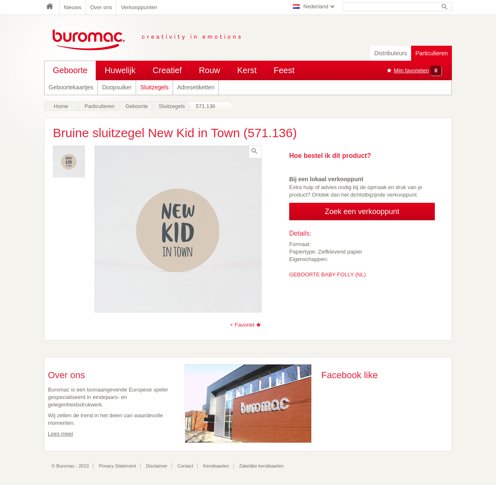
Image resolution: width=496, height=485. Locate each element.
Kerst (247, 70)
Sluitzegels (154, 87)
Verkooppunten (139, 7)
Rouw (209, 70)
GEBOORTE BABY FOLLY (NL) (327, 274)
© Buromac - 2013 (70, 465)
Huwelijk (119, 70)
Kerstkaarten (216, 465)
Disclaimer (156, 465)
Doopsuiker (116, 87)
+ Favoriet (242, 325)
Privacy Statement (117, 465)
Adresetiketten (196, 87)
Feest (284, 70)
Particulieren (431, 53)
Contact (185, 465)
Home (51, 7)
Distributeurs (390, 53)
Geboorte (70, 70)
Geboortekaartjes (71, 87)
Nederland (315, 6)
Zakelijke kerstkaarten (261, 465)
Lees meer (60, 434)
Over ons (101, 7)
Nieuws (73, 7)
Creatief (167, 70)
